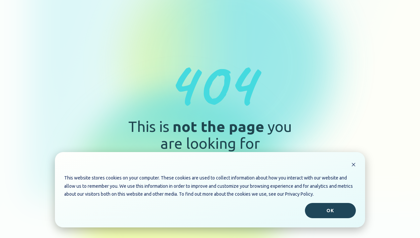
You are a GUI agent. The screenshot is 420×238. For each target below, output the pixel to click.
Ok (330, 210)
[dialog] (210, 189)
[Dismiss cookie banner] (353, 165)
